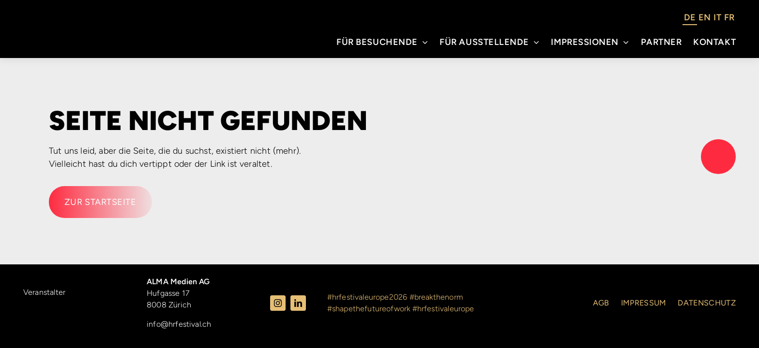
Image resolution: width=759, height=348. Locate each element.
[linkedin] (298, 303)
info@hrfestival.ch (179, 324)
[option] (704, 19)
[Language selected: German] (709, 19)
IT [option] (717, 17)
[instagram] (278, 303)
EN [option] (704, 17)
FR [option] (729, 17)
